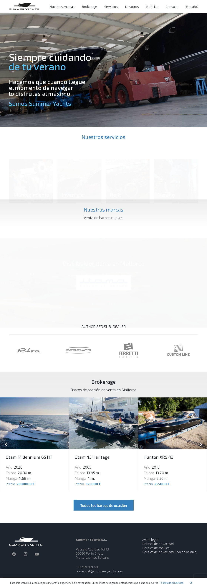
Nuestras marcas (103, 209)
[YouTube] (37, 554)
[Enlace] (24, 6)
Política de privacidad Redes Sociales (169, 552)
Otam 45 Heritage (92, 457)
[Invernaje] (79, 170)
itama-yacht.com (103, 298)
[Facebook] (14, 554)
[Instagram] (25, 554)
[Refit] (128, 170)
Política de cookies (156, 548)
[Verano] (176, 170)
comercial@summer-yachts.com (99, 571)
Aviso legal (150, 539)
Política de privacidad (158, 544)
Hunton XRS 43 (158, 457)
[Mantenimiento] (31, 170)
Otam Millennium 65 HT (29, 457)
